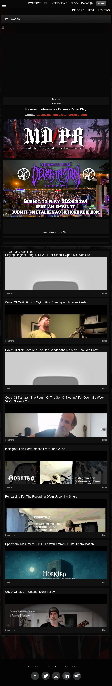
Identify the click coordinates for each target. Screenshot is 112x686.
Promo (63, 109)
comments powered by (56, 232)
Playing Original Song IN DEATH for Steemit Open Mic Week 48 (47, 255)
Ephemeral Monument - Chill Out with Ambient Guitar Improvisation (49, 544)
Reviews (31, 109)
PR (46, 3)
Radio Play (78, 109)
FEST (90, 10)
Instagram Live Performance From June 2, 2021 (36, 449)
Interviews (48, 109)
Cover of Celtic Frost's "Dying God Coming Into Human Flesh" (46, 302)
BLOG (74, 3)
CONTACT (34, 3)
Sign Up (101, 3)
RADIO (85, 3)
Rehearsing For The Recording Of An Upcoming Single (41, 496)
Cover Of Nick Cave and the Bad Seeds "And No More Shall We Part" (51, 350)
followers (12, 19)
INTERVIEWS (59, 3)
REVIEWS (104, 10)
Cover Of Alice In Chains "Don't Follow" (30, 591)
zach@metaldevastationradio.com (62, 114)
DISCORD (78, 10)
